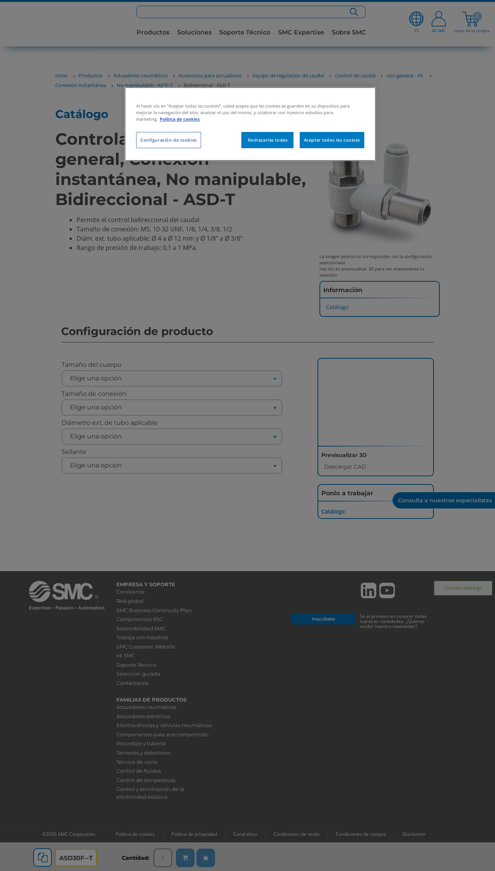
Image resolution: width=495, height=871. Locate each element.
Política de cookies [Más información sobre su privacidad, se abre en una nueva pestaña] (180, 119)
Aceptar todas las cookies (332, 140)
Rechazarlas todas (268, 140)
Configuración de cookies (168, 140)
